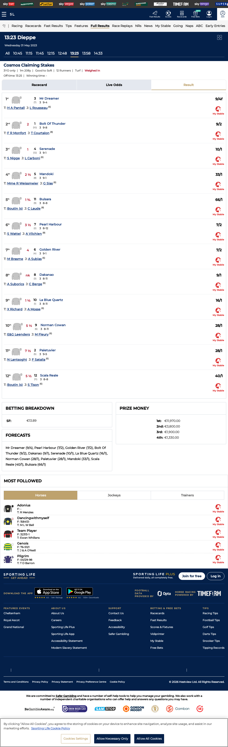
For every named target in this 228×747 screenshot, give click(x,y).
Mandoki (46, 174)
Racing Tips (210, 613)
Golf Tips (208, 627)
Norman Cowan (53, 325)
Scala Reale (49, 375)
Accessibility (116, 627)
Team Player (27, 531)
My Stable (156, 641)
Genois (22, 543)
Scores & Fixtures (161, 627)
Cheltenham (12, 613)
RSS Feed (57, 654)
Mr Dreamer (49, 98)
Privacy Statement (62, 687)
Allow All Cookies (149, 740)
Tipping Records (213, 647)
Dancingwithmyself (33, 518)
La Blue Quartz (51, 300)
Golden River (49, 250)
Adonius (23, 505)
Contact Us (116, 613)
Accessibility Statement (67, 641)
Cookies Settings (75, 740)
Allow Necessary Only (112, 740)
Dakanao (46, 275)
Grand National (14, 627)
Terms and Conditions (16, 687)
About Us (57, 613)
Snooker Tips (211, 641)
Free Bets (156, 647)
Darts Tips (209, 634)
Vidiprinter (157, 634)
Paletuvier (47, 350)
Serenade (47, 149)
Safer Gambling (118, 634)
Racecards (157, 613)
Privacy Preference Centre (91, 687)
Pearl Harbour (50, 224)
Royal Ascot (12, 620)
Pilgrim (23, 556)
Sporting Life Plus (63, 627)
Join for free (192, 576)
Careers (56, 620)
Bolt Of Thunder (52, 124)
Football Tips (211, 620)
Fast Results (158, 620)
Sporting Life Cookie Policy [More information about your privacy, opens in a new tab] (50, 729)
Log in (216, 576)
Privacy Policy (40, 687)
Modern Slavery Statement (69, 647)
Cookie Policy (117, 687)
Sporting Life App (62, 634)
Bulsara (45, 199)
